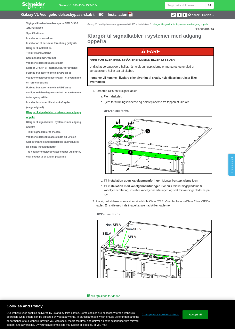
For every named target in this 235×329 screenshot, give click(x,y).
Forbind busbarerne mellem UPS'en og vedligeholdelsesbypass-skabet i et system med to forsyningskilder (54, 92)
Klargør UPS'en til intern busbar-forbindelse (52, 67)
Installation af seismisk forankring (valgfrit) (51, 43)
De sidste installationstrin (41, 146)
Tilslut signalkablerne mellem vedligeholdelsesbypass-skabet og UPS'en (51, 134)
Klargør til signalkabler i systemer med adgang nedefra (53, 125)
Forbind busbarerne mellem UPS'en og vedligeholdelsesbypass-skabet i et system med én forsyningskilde (54, 77)
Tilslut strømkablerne (38, 53)
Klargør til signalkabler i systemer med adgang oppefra (53, 115)
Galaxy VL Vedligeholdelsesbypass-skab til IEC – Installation (74, 15)
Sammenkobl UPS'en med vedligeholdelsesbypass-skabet (44, 60)
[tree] (51, 90)
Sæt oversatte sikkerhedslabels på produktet (52, 141)
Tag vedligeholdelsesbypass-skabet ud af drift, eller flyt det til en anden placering (53, 154)
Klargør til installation (38, 48)
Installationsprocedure (39, 38)
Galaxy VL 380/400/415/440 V (78, 5)
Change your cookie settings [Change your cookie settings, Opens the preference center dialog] (160, 314)
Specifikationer (35, 33)
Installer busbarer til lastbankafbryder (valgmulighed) (48, 105)
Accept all (195, 314)
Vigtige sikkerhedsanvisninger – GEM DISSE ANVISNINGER (52, 26)
